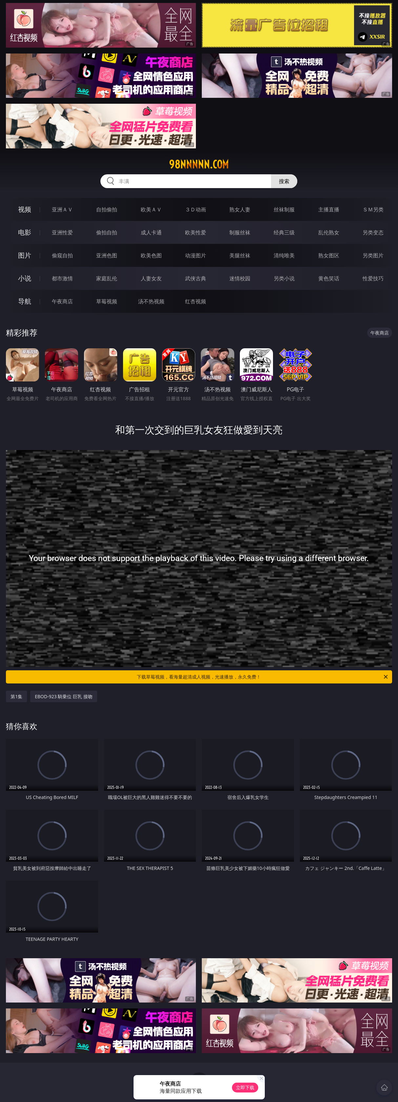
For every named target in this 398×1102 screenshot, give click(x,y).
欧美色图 (151, 255)
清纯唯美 (284, 255)
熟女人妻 (239, 209)
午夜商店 (62, 301)
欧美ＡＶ (151, 209)
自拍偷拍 (106, 209)
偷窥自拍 (62, 255)
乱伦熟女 (328, 232)
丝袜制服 (284, 209)
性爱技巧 (373, 278)
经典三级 (284, 232)
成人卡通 (151, 232)
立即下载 (245, 1087)
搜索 (284, 181)
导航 (24, 301)
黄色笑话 (328, 278)
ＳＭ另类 (373, 209)
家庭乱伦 (106, 278)
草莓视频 (106, 301)
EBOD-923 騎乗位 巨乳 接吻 (64, 696)
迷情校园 (239, 278)
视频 (24, 209)
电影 (24, 232)
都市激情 (62, 278)
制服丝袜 (239, 232)
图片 (24, 255)
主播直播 (328, 209)
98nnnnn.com (199, 164)
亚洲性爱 (62, 232)
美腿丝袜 (239, 255)
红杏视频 (195, 301)
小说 (24, 278)
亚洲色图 (106, 255)
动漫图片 (195, 255)
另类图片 (373, 255)
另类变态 (373, 232)
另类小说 (284, 278)
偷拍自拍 (106, 232)
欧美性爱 (195, 232)
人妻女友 (151, 278)
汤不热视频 (151, 301)
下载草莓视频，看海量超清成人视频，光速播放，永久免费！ (262, 677)
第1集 (16, 696)
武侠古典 (195, 278)
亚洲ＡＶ (62, 209)
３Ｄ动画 (195, 209)
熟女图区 (328, 255)
